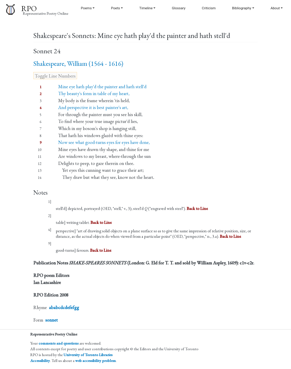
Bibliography (241, 8)
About (275, 8)
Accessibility (40, 360)
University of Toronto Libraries (88, 354)
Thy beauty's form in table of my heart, (94, 93)
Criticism (209, 8)
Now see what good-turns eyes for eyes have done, (104, 142)
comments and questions (59, 343)
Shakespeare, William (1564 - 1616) (78, 63)
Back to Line (197, 208)
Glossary (179, 8)
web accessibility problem (95, 360)
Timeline (146, 8)
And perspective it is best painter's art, (93, 107)
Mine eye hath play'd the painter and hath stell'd (102, 87)
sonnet (51, 320)
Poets (115, 8)
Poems (86, 8)
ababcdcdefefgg (64, 307)
